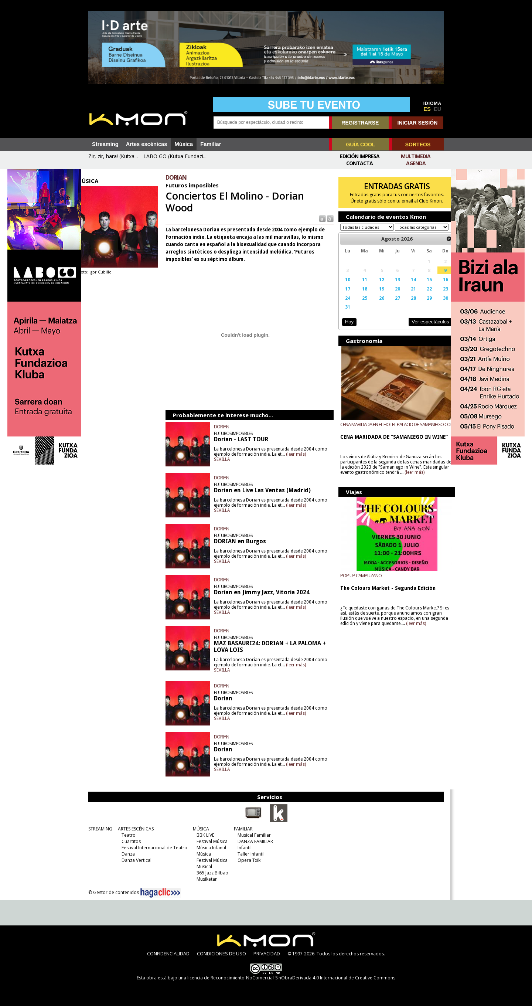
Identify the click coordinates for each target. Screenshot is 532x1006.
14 (405, 286)
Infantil (243, 847)
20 (390, 296)
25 (359, 305)
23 (436, 296)
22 (420, 296)
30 (436, 305)
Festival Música (210, 841)
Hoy (345, 329)
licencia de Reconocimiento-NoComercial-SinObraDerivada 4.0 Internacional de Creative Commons (291, 978)
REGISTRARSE (360, 123)
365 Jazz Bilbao (210, 873)
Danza (126, 854)
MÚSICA (199, 829)
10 (343, 286)
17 (343, 296)
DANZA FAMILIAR (253, 841)
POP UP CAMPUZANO (357, 582)
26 (375, 305)
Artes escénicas (146, 144)
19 (375, 296)
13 (390, 286)
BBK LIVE (203, 835)
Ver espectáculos (420, 329)
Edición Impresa (359, 156)
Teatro (127, 835)
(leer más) (314, 454)
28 (405, 305)
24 (343, 305)
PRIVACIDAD (266, 953)
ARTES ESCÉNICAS (134, 829)
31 (343, 314)
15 (420, 286)
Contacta (359, 163)
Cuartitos (129, 841)
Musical (202, 866)
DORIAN (226, 426)
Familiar (210, 144)
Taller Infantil (249, 854)
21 (405, 296)
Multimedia (415, 156)
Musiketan (205, 879)
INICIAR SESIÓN (417, 123)
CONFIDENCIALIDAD (168, 953)
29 (420, 305)
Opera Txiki (248, 860)
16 (436, 286)
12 (375, 286)
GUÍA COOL (360, 144)
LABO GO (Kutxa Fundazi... (175, 156)
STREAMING (98, 829)
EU (437, 109)
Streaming (105, 144)
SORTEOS (417, 144)
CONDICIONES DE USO (221, 953)
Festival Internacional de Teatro (152, 847)
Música (183, 144)
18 (359, 296)
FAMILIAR (241, 829)
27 (390, 305)
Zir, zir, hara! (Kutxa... (113, 156)
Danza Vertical (135, 860)
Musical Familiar (252, 835)
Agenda (416, 163)
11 (359, 286)
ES (427, 109)
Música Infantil (209, 847)
